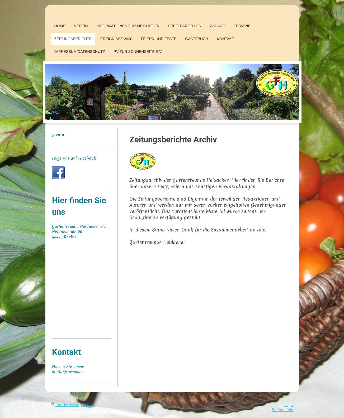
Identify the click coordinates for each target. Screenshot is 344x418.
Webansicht (283, 409)
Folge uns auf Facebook (74, 158)
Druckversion (65, 405)
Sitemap (88, 405)
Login (288, 405)
